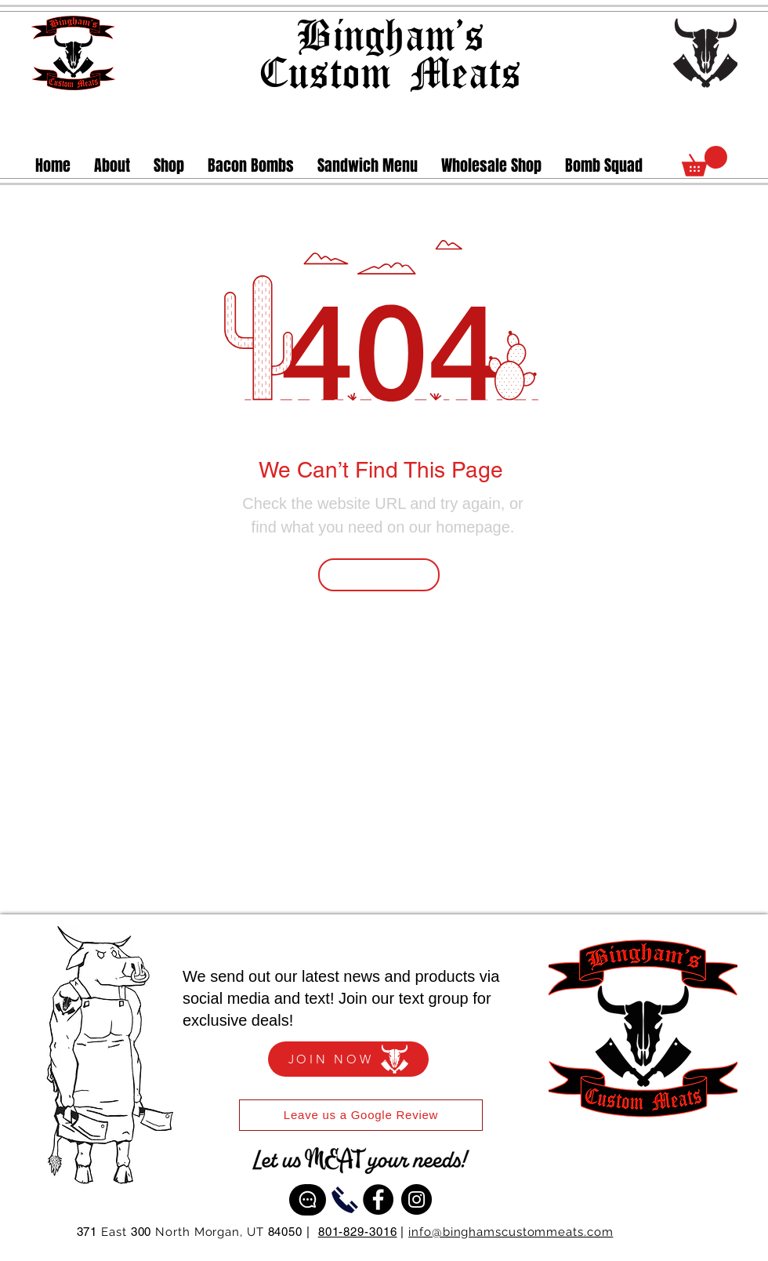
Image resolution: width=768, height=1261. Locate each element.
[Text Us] (307, 1200)
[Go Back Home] (379, 574)
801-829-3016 (357, 1231)
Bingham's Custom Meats (390, 52)
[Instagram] (416, 1199)
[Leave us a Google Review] (361, 1115)
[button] (169, 165)
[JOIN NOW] (348, 1059)
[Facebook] (378, 1199)
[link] (704, 161)
